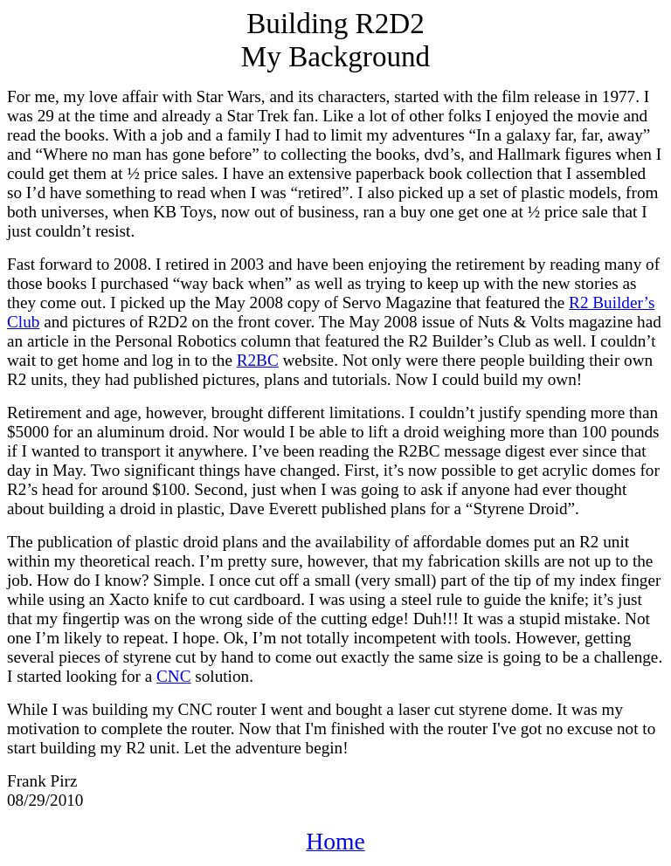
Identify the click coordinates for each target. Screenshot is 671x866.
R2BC (258, 360)
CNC (173, 676)
